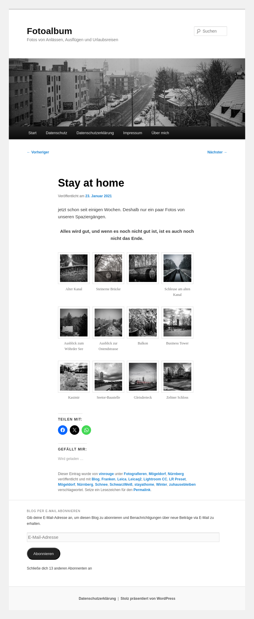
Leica (122, 479)
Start (32, 133)
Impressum (132, 133)
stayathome (144, 484)
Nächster (217, 152)
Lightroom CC (155, 479)
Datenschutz (56, 133)
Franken (108, 479)
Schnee (101, 484)
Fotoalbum (49, 31)
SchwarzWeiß (121, 484)
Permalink (142, 490)
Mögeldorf (157, 474)
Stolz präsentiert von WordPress (148, 598)
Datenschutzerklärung (95, 133)
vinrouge (106, 474)
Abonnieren (43, 553)
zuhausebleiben (182, 484)
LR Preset (177, 479)
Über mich (160, 133)
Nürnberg (176, 474)
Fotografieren (135, 474)
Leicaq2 (135, 479)
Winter (161, 484)
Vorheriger (38, 152)
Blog (96, 479)
